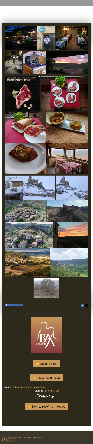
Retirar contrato (9, 440)
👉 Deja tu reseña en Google (46, 406)
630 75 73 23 (52, 390)
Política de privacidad (9, 437)
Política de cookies (24, 437)
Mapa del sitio (37, 437)
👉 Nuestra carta (47, 363)
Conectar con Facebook (14, 305)
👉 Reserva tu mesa (46, 377)
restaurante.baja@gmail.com (28, 387)
